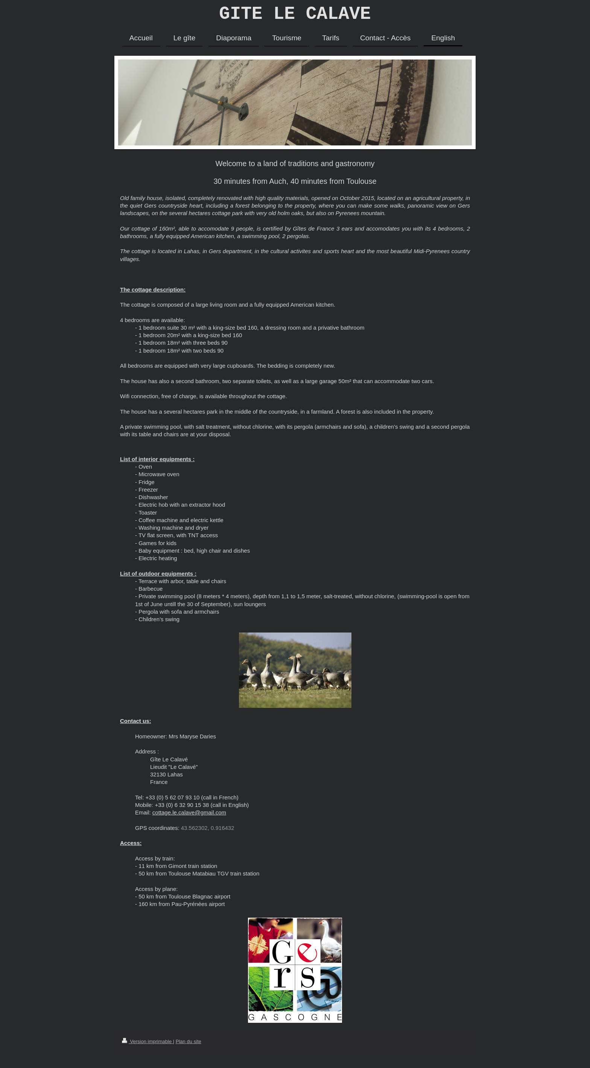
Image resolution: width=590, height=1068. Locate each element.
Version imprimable (147, 1045)
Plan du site (188, 1045)
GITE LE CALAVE (295, 16)
